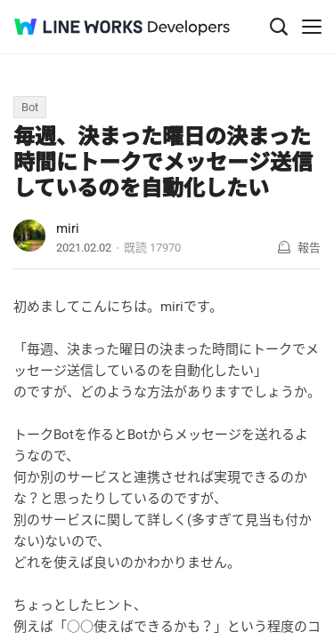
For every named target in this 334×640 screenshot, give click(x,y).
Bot (29, 107)
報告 (309, 247)
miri (67, 228)
